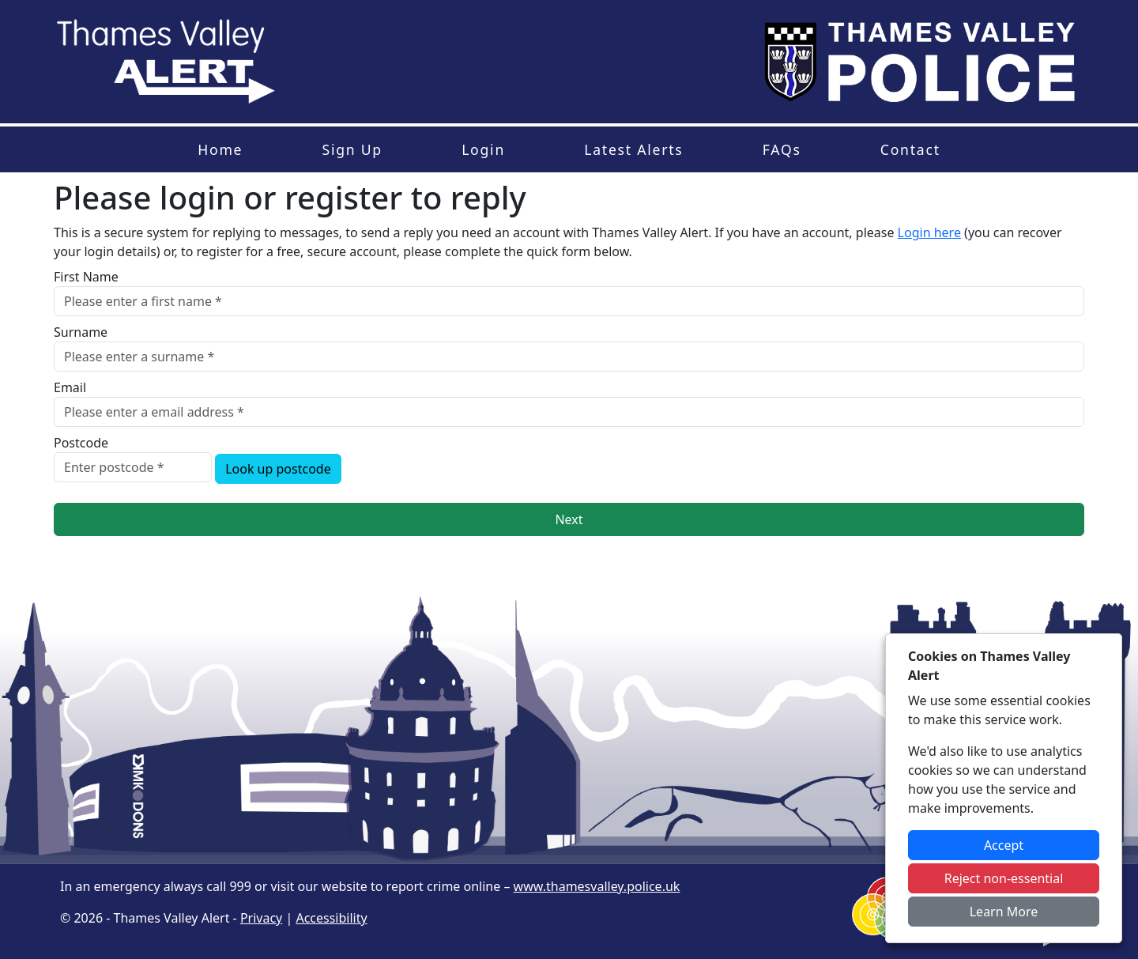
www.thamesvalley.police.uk (597, 886)
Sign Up (352, 149)
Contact (910, 149)
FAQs (782, 149)
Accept (1003, 845)
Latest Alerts (633, 149)
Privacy (261, 918)
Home (220, 149)
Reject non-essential (1004, 878)
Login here (929, 232)
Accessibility (331, 918)
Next (568, 519)
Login (483, 149)
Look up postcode (278, 469)
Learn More (1004, 911)
